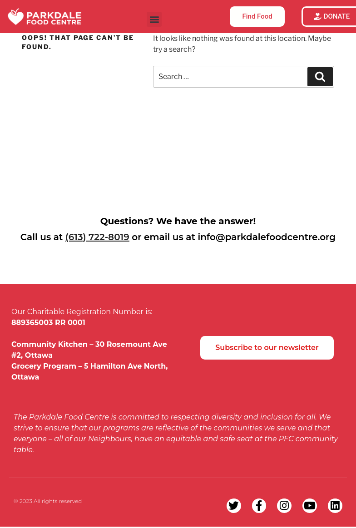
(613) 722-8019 (97, 237)
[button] (154, 19)
